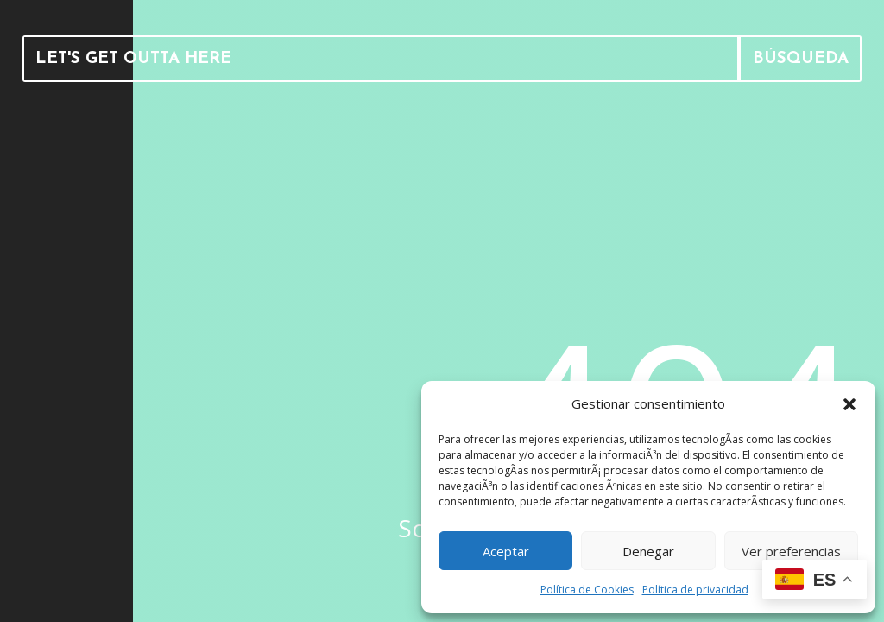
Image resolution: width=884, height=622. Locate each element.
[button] (849, 404)
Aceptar (506, 551)
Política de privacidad (695, 589)
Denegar (648, 551)
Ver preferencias (791, 551)
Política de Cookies (587, 589)
